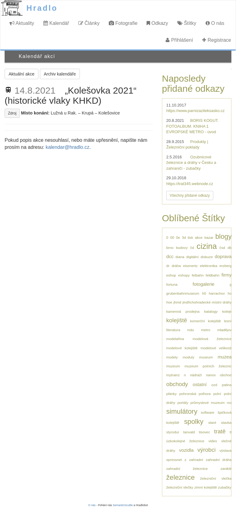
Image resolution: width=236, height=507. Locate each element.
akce (199, 237)
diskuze (207, 257)
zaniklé (225, 468)
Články (89, 23)
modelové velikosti (215, 348)
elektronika (208, 266)
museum (206, 357)
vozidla (186, 450)
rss (229, 402)
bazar (208, 237)
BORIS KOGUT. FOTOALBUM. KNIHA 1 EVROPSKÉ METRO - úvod (192, 126)
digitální (192, 257)
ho (230, 293)
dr (167, 266)
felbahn (197, 275)
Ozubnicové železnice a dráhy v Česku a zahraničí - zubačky (191, 163)
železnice (180, 477)
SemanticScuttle (123, 505)
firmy (227, 274)
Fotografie (123, 23)
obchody (177, 384)
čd (192, 248)
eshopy (184, 275)
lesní (228, 321)
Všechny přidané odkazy (190, 195)
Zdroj (12, 113)
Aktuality (22, 23)
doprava (223, 256)
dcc (170, 256)
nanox (211, 375)
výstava (225, 450)
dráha (176, 266)
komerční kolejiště (205, 321)
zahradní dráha (219, 460)
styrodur (172, 432)
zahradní (196, 460)
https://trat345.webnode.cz (189, 183)
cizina (207, 246)
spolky (193, 421)
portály (182, 402)
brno (169, 248)
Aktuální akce (21, 74)
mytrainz (173, 375)
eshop (171, 275)
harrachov (217, 293)
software (207, 412)
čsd (222, 248)
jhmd (177, 302)
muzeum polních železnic (207, 366)
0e (178, 237)
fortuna (171, 284)
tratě (220, 431)
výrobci (206, 450)
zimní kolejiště (205, 487)
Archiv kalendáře (60, 74)
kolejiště (176, 320)
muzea (225, 356)
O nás (215, 23)
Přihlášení (179, 40)
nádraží (196, 375)
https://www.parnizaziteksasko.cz (195, 110)
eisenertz (190, 266)
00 (172, 237)
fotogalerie (203, 284)
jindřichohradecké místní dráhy (207, 302)
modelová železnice (212, 339)
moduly (188, 357)
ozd (214, 385)
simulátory (181, 411)
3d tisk (187, 237)
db (230, 248)
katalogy (211, 311)
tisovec (204, 432)
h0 (204, 293)
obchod (225, 375)
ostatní (200, 384)
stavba (226, 422)
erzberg (225, 266)
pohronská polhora (195, 394)
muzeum (173, 366)
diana (179, 257)
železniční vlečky (179, 487)
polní (217, 394)
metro (205, 330)
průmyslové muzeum (208, 402)
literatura (173, 330)
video (212, 441)
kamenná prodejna (182, 311)
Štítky (186, 23)
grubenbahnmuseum (182, 293)
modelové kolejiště (182, 348)
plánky (171, 394)
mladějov (224, 330)
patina (227, 385)
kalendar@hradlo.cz (67, 147)
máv (190, 330)
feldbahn (212, 275)
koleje (227, 311)
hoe (169, 302)
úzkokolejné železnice (185, 441)
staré (212, 422)
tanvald (189, 432)
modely (172, 357)
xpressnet (174, 460)
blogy (223, 236)
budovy (182, 248)
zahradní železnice (187, 468)
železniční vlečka (215, 478)
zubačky (224, 487)
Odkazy (157, 23)
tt (231, 432)
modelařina (175, 339)
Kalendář (56, 23)
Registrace (216, 40)
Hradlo (42, 8)
